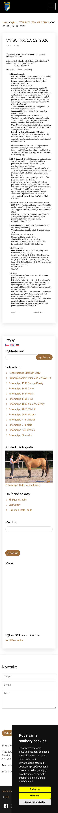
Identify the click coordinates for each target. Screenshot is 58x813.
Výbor (14, 22)
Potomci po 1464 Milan (21, 393)
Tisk (7, 797)
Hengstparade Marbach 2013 (25, 372)
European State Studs (20, 510)
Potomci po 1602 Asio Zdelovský (27, 404)
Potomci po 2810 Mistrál (22, 409)
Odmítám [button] (34, 795)
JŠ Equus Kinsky (18, 499)
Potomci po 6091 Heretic (22, 414)
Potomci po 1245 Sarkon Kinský (26, 383)
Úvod (5, 22)
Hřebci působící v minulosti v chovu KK (30, 378)
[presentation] (21, 539)
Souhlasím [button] (35, 789)
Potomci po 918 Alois (20, 424)
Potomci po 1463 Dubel (21, 388)
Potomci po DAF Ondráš (22, 430)
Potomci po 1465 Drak (21, 398)
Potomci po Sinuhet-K (20, 435)
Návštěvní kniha (14, 640)
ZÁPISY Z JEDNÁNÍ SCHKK (34, 22)
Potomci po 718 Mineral (22, 419)
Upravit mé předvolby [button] (34, 802)
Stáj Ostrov (15, 504)
